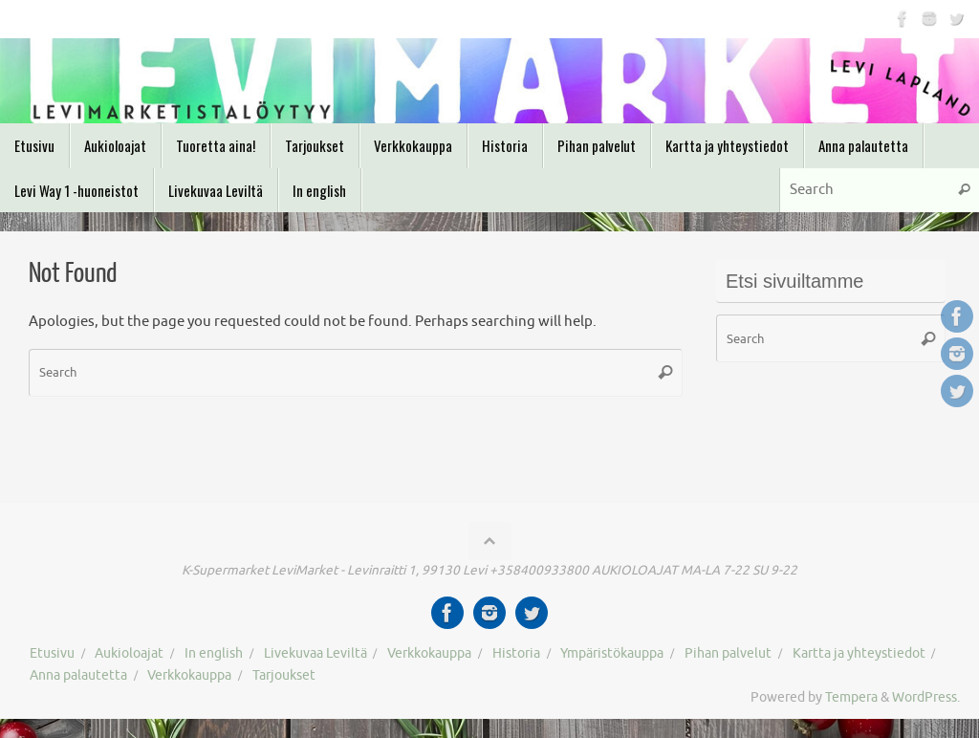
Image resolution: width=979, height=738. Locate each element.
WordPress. (926, 697)
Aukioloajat (129, 653)
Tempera (851, 697)
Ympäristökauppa (612, 653)
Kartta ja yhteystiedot (859, 653)
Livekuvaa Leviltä (315, 653)
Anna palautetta (78, 675)
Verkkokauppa (429, 653)
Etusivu (52, 653)
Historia (516, 653)
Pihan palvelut (728, 653)
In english (214, 653)
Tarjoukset (283, 675)
